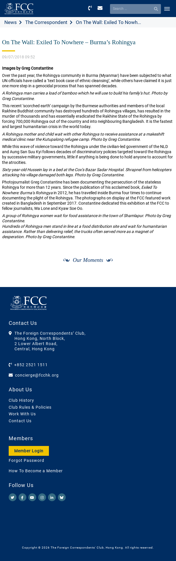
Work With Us (22, 414)
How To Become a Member (36, 471)
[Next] (163, 281)
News (10, 22)
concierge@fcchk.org (37, 375)
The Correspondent (46, 22)
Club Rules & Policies (30, 407)
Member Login (28, 451)
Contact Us (20, 421)
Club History (21, 400)
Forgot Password (26, 460)
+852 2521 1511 (31, 364)
